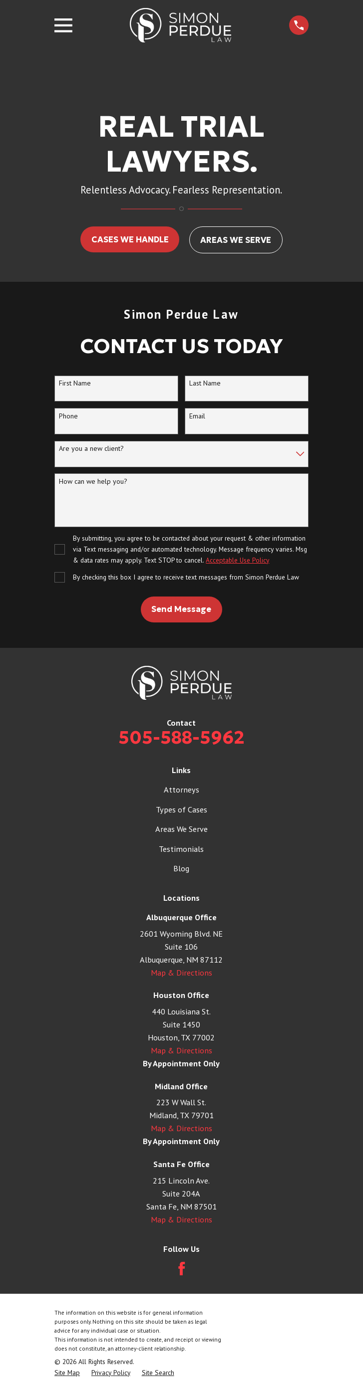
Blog (181, 868)
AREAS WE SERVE (235, 240)
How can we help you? (93, 481)
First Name (75, 383)
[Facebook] (182, 1269)
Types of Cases (181, 809)
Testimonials (181, 848)
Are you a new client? (91, 448)
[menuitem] (67, 1373)
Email (197, 416)
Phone (68, 416)
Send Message (181, 609)
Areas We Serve (181, 828)
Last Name (205, 383)
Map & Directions (181, 972)
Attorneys (181, 789)
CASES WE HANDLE (130, 239)
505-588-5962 (181, 737)
